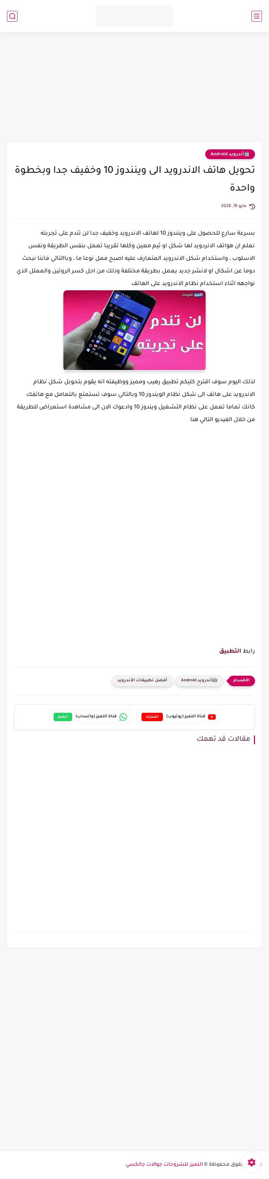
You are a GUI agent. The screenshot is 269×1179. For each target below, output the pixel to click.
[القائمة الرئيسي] (256, 16)
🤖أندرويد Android (230, 154)
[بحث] (12, 16)
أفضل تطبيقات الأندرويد (142, 681)
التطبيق (230, 651)
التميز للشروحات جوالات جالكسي (164, 1165)
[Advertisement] (134, 88)
